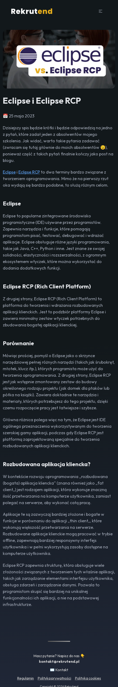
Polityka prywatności (54, 678)
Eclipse (9, 172)
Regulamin (25, 678)
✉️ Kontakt (59, 669)
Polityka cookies (88, 678)
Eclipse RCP (29, 172)
